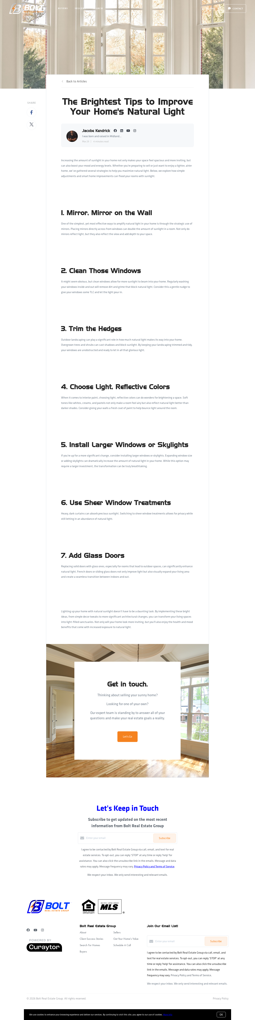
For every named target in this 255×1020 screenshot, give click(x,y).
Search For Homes (90, 945)
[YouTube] (35, 930)
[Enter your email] (119, 838)
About (83, 932)
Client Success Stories (91, 939)
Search (98, 8)
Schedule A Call (122, 945)
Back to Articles (76, 81)
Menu (210, 9)
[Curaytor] (44, 951)
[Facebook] (28, 930)
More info (167, 1014)
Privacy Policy (220, 998)
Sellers (80, 8)
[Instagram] (42, 930)
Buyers (63, 8)
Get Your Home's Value (125, 939)
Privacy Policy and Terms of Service (154, 866)
